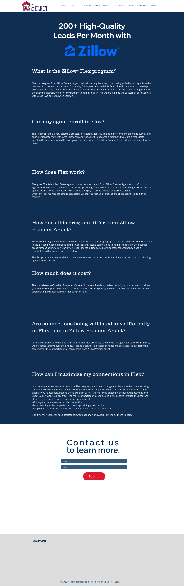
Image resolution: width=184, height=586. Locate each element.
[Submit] (94, 476)
